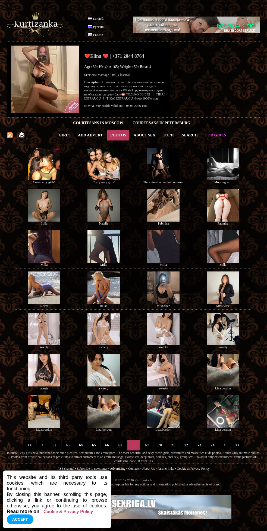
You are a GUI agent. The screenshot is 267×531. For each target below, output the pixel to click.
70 (160, 445)
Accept (20, 519)
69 (147, 445)
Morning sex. (223, 182)
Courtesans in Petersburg (161, 123)
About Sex (144, 135)
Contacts (134, 469)
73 (199, 445)
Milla (44, 265)
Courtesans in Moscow (98, 123)
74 (212, 445)
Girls (65, 135)
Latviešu (98, 19)
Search (190, 135)
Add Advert (90, 135)
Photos (118, 135)
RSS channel (66, 469)
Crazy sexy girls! (44, 182)
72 (186, 445)
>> (237, 445)
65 (94, 445)
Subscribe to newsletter (92, 469)
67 (120, 445)
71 (173, 445)
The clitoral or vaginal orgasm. (163, 182)
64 (81, 445)
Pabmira (163, 223)
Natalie (103, 223)
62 (54, 445)
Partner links (166, 469)
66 (107, 445)
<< (29, 445)
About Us (148, 469)
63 (68, 445)
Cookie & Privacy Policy (193, 469)
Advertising (117, 469)
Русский (99, 27)
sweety (44, 347)
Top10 (169, 135)
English (98, 35)
